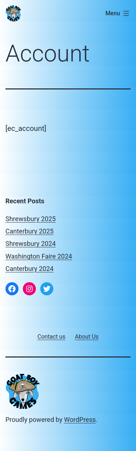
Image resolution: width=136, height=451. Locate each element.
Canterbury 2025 (29, 231)
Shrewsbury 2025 (30, 219)
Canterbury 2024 (29, 268)
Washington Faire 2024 (38, 256)
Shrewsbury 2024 (30, 243)
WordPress (80, 419)
